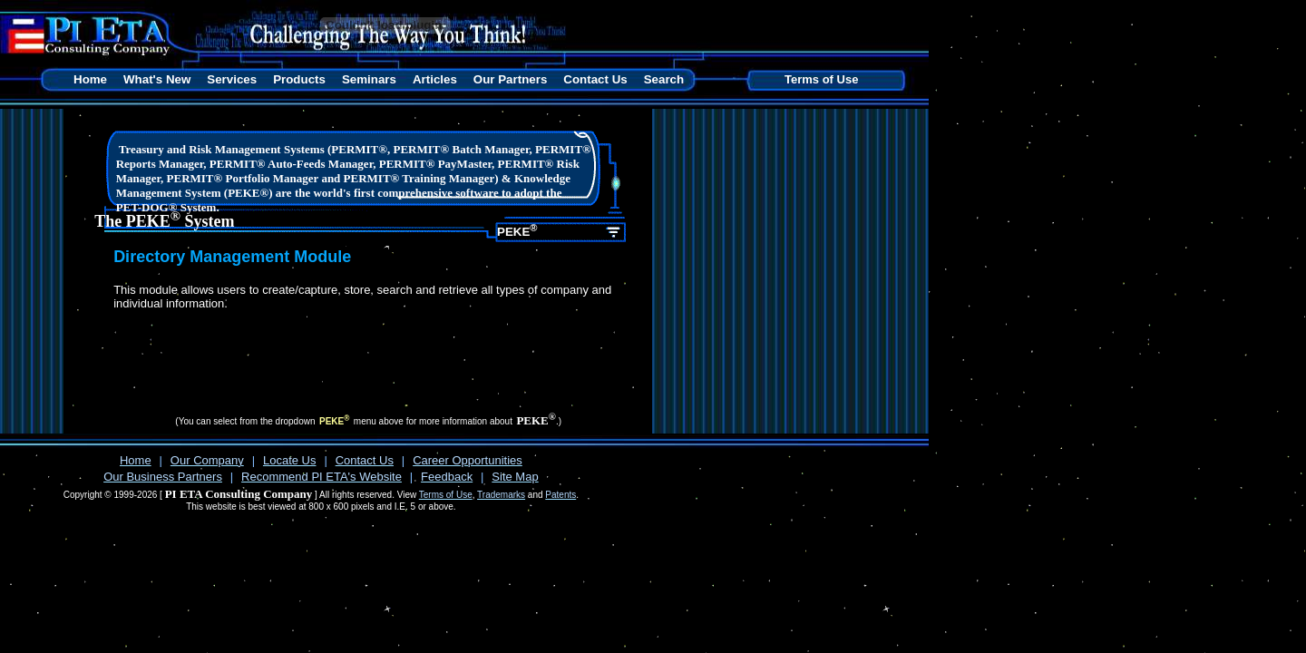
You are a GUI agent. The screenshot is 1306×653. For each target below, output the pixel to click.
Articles (435, 79)
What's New (156, 79)
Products (299, 79)
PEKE (517, 230)
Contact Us (595, 79)
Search (664, 79)
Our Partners (510, 79)
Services (232, 79)
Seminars (369, 79)
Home (90, 79)
